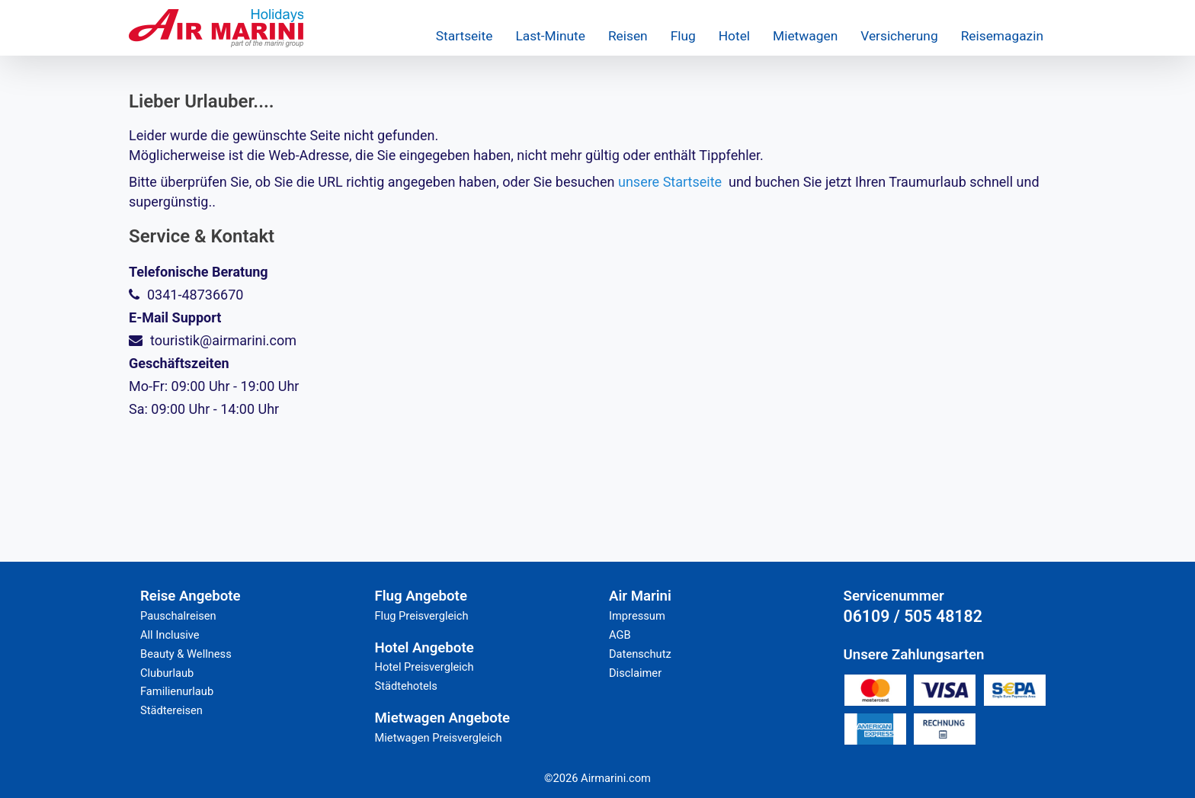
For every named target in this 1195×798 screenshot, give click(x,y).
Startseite (464, 35)
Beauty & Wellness (186, 654)
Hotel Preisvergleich (424, 667)
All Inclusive (170, 635)
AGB (620, 635)
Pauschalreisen (178, 616)
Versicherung (898, 35)
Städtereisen (171, 710)
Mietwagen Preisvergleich (438, 738)
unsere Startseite (670, 182)
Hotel (734, 35)
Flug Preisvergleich (422, 616)
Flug (683, 35)
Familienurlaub (176, 691)
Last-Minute (550, 35)
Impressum (637, 616)
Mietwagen (805, 35)
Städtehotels (406, 686)
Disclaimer (635, 673)
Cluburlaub (167, 673)
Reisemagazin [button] (1002, 35)
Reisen (628, 35)
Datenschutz (640, 654)
